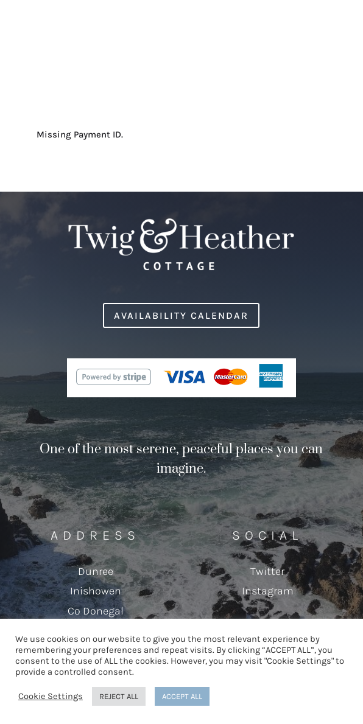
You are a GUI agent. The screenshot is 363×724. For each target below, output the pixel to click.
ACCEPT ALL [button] (182, 696)
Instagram (268, 590)
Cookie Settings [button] (50, 696)
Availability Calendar (181, 315)
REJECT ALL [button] (118, 696)
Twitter (267, 571)
